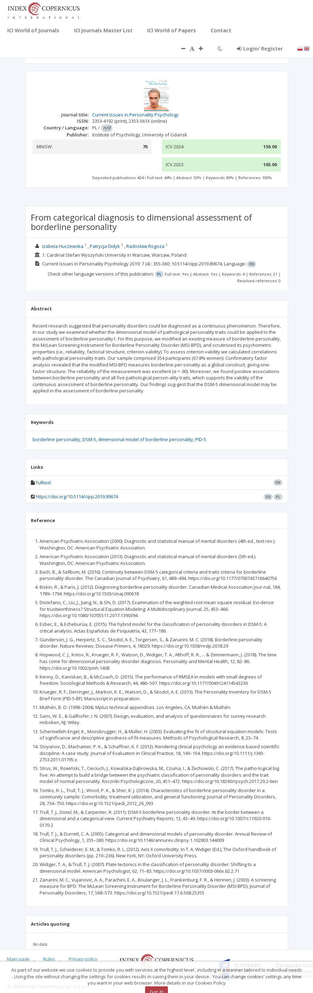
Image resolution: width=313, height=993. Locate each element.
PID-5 (200, 439)
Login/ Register (260, 48)
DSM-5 (89, 439)
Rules (49, 959)
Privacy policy (83, 959)
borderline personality (56, 439)
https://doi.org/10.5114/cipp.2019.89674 (77, 496)
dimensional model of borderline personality (145, 439)
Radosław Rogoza (145, 246)
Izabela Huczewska (62, 246)
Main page (18, 959)
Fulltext (43, 482)
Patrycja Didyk (105, 246)
